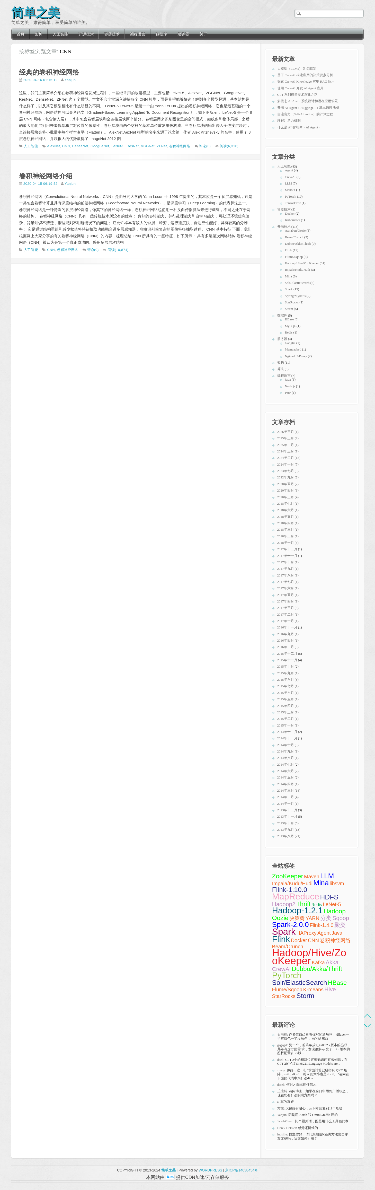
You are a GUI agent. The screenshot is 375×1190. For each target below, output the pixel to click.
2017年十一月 (287, 556)
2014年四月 (285, 784)
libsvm (337, 883)
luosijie (282, 1134)
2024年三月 (285, 451)
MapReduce (295, 896)
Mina (288, 276)
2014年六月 (285, 771)
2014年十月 (285, 745)
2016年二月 (285, 647)
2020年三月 (285, 497)
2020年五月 (285, 484)
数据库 (161, 34)
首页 (20, 34)
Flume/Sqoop (294, 257)
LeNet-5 (117, 146)
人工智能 (60, 34)
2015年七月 (285, 686)
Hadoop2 (284, 904)
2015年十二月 (287, 653)
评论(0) (205, 146)
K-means (313, 989)
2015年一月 (285, 725)
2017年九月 (285, 569)
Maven (311, 876)
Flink (288, 250)
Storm (289, 309)
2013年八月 (285, 836)
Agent (289, 170)
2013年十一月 (287, 816)
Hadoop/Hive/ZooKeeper (302, 263)
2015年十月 (285, 666)
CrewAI (290, 177)
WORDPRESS (210, 1170)
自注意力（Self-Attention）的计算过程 (305, 114)
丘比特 (282, 1091)
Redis (289, 332)
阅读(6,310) (229, 146)
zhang (281, 1070)
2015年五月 (285, 699)
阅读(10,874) (118, 250)
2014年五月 (285, 777)
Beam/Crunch (294, 237)
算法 (280, 369)
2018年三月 (285, 529)
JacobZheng (285, 1121)
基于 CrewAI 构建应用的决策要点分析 (305, 75)
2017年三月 (285, 608)
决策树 (297, 918)
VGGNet (148, 146)
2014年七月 (285, 764)
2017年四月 (285, 601)
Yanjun (70, 80)
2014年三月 (285, 790)
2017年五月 (285, 595)
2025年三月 (285, 438)
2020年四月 (285, 490)
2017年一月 (285, 621)
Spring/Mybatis (295, 296)
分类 (326, 918)
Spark (289, 289)
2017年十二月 (287, 549)
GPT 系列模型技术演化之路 (297, 95)
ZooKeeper (287, 876)
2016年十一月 (287, 627)
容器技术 (112, 34)
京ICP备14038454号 (241, 1170)
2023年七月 (285, 471)
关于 (203, 34)
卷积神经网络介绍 (46, 176)
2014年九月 (285, 751)
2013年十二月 (287, 810)
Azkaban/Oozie (295, 230)
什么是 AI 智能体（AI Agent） (299, 127)
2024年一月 (285, 464)
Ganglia (290, 343)
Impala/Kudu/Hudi (297, 270)
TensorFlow (293, 203)
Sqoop (340, 918)
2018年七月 (285, 503)
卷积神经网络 (179, 146)
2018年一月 (285, 543)
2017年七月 (285, 582)
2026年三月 (285, 432)
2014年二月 (285, 797)
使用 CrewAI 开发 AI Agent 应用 (300, 88)
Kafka (318, 962)
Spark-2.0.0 (290, 925)
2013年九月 (285, 830)
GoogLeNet (100, 146)
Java (288, 379)
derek (281, 1085)
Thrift (303, 903)
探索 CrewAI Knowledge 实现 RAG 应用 (306, 81)
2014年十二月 (287, 732)
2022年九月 (285, 477)
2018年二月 (285, 536)
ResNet (133, 146)
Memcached (293, 349)
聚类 (340, 925)
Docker (290, 213)
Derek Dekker (286, 1128)
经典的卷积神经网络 (49, 72)
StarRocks (292, 302)
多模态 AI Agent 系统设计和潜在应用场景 (307, 101)
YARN (312, 918)
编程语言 (137, 34)
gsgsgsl (282, 1045)
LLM (288, 183)
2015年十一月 (287, 660)
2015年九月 (285, 673)
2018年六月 (285, 510)
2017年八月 (285, 575)
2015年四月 (285, 706)
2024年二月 (285, 458)
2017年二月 (285, 614)
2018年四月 (285, 523)
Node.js (290, 386)
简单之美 (35, 11)
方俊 (280, 1108)
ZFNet (162, 146)
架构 (38, 34)
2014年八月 (285, 758)
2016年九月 (285, 634)
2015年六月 (285, 693)
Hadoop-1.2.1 (297, 910)
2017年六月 (285, 588)
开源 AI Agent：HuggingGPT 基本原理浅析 (308, 108)
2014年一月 (285, 804)
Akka (332, 962)
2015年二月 (285, 719)
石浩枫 (282, 1034)
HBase (289, 319)
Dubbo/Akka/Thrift (298, 244)
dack (280, 1060)
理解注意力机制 (289, 120)
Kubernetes (292, 220)
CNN (66, 146)
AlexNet (53, 146)
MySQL (290, 326)
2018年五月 (285, 517)
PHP (288, 393)
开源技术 (86, 34)
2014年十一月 (287, 738)
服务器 (183, 34)
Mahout (290, 190)
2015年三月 (285, 712)
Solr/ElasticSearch (297, 283)
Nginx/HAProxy (296, 356)
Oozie (280, 917)
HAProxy (307, 933)
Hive (330, 989)
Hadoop (335, 911)
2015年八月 (285, 679)
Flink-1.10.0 (289, 890)
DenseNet (80, 146)
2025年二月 (285, 445)
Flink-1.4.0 (322, 925)
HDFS (329, 897)
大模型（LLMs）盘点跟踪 (296, 69)
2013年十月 (285, 823)
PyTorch (290, 196)
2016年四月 (285, 640)
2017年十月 (285, 562)
